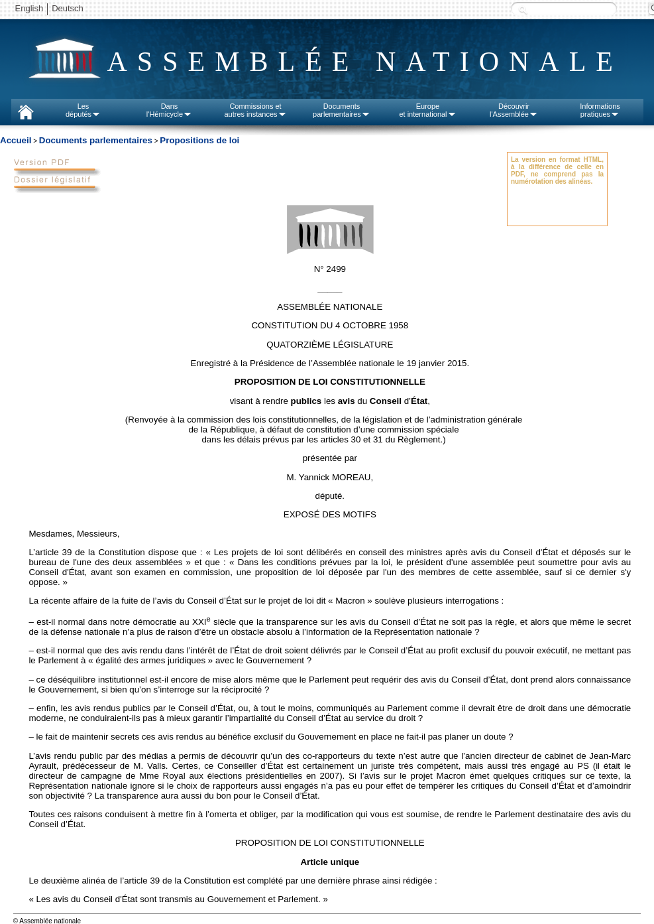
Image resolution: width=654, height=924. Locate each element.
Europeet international (427, 110)
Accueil (15, 140)
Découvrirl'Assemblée (514, 110)
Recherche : (523, 9)
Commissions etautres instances (255, 110)
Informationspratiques (600, 110)
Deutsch (67, 8)
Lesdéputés (83, 110)
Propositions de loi (199, 140)
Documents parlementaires (95, 140)
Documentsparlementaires (341, 110)
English (29, 8)
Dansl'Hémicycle (169, 110)
